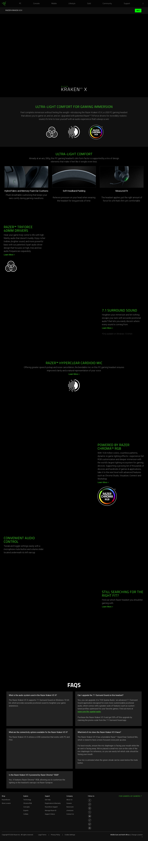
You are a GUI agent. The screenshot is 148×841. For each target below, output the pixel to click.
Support (47, 796)
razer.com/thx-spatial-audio (89, 711)
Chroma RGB (27, 803)
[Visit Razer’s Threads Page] (89, 808)
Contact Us (70, 814)
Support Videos (50, 814)
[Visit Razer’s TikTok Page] (89, 820)
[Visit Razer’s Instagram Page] (89, 804)
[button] (144, 4)
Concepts (26, 807)
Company (69, 796)
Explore (25, 796)
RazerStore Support (51, 807)
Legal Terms (42, 835)
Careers (69, 803)
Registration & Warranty (53, 803)
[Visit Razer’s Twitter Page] (89, 812)
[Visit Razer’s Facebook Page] (89, 800)
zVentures (69, 810)
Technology (27, 800)
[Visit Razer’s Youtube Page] (89, 816)
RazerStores (6, 800)
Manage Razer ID (50, 810)
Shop (3, 796)
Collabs (25, 814)
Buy (138, 10)
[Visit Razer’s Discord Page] (89, 828)
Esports (25, 810)
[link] (4, 4)
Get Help (47, 800)
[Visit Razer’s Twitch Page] (89, 824)
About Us (69, 800)
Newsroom (70, 807)
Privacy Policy (55, 835)
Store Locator (6, 803)
